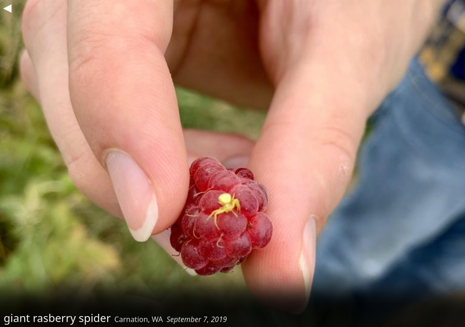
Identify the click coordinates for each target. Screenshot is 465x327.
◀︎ (7, 7)
